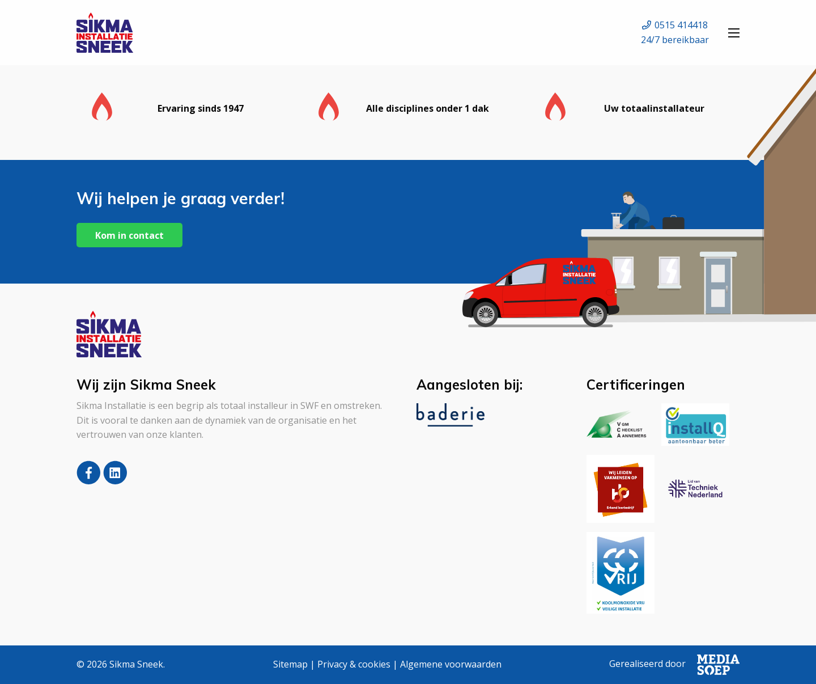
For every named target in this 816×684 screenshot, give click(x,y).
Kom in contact (129, 235)
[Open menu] (734, 32)
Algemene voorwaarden (451, 664)
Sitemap (290, 664)
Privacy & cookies (353, 664)
